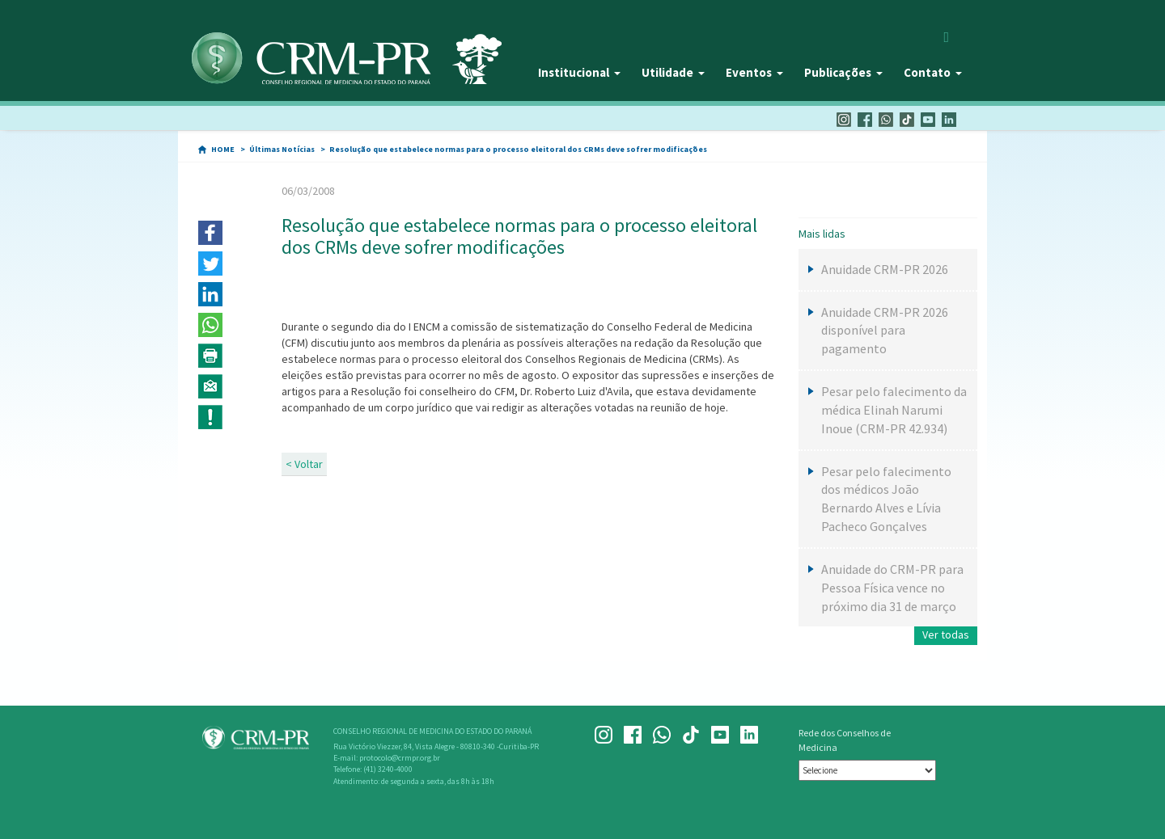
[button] (210, 233)
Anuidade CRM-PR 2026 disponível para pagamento (884, 330)
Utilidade (673, 72)
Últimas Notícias (282, 149)
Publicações (843, 72)
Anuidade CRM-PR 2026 (884, 269)
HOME (223, 149)
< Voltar (304, 464)
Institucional (579, 72)
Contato (933, 72)
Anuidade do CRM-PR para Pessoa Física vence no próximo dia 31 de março (892, 587)
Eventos (754, 72)
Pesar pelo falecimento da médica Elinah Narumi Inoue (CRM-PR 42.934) (894, 409)
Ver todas (945, 634)
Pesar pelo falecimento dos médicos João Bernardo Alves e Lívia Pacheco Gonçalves (886, 499)
